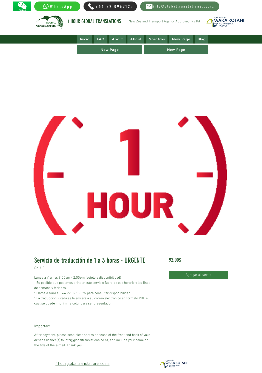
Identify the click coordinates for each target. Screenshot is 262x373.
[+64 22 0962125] (110, 6)
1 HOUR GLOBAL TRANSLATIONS (94, 21)
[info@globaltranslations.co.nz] (179, 6)
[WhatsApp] (57, 6)
